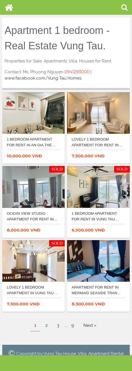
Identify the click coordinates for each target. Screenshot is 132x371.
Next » (90, 325)
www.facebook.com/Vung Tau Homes (43, 78)
